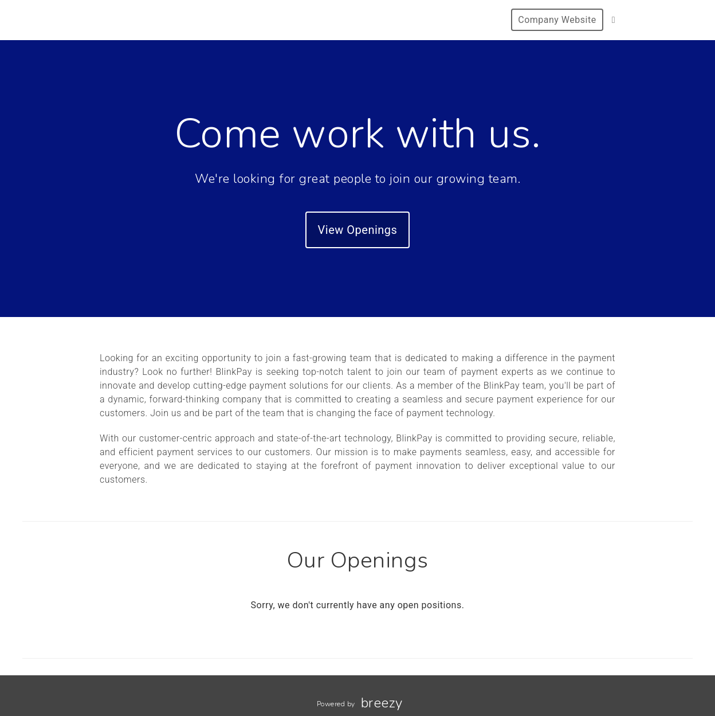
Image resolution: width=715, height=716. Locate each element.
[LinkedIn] (613, 19)
